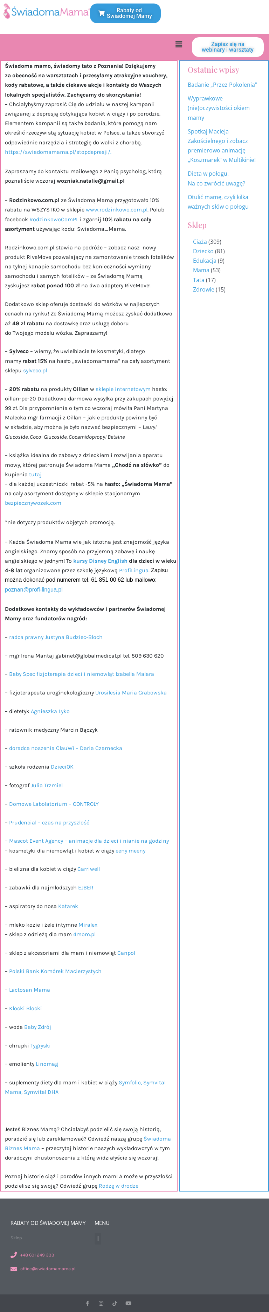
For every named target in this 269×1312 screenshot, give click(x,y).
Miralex (87, 924)
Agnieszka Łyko (50, 711)
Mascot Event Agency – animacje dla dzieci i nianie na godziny (89, 840)
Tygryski (41, 1045)
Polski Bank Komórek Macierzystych (56, 971)
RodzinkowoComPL (53, 219)
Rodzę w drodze (118, 1185)
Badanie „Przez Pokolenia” (222, 85)
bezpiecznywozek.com (33, 503)
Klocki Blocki (25, 1008)
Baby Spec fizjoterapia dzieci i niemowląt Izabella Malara (81, 674)
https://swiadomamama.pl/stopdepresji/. (58, 152)
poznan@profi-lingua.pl (34, 590)
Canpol (127, 952)
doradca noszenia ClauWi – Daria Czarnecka (65, 748)
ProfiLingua (134, 570)
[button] (179, 44)
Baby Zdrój (38, 1027)
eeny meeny (130, 850)
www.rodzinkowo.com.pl (116, 209)
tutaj (35, 474)
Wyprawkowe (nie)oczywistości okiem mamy (219, 107)
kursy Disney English (99, 560)
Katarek (69, 906)
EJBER (86, 887)
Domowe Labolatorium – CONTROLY (54, 804)
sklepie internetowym (124, 389)
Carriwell (88, 869)
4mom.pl (85, 934)
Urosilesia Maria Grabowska (131, 692)
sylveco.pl (35, 370)
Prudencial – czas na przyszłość (50, 822)
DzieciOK (62, 766)
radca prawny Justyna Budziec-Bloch (56, 637)
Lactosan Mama (29, 989)
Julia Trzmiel (47, 785)
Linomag (48, 1063)
